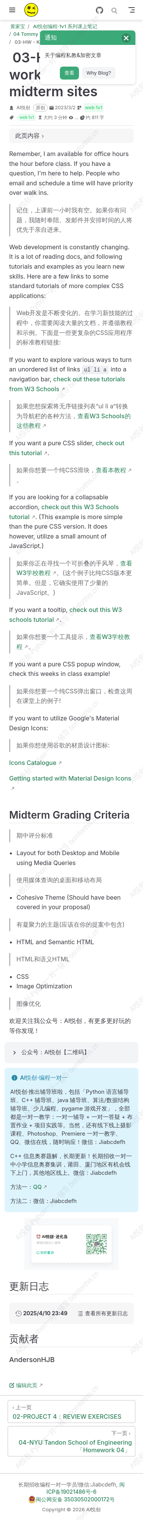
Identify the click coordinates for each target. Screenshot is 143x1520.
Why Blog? (99, 73)
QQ (37, 1187)
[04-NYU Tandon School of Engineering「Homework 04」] (71, 1441)
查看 (69, 73)
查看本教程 (111, 470)
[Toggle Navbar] (131, 10)
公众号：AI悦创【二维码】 (55, 1052)
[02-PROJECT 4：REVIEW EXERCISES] (71, 1411)
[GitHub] (99, 10)
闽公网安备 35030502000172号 (71, 1499)
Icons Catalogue (32, 762)
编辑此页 (23, 1385)
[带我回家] (33, 10)
